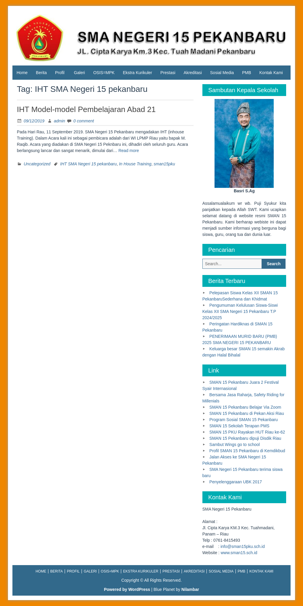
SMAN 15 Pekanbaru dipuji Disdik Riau (245, 438)
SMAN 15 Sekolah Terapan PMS (239, 425)
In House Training (135, 164)
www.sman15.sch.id (239, 552)
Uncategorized (37, 164)
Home (22, 72)
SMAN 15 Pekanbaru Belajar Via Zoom (245, 407)
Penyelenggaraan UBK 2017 (235, 481)
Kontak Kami (271, 72)
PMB (246, 72)
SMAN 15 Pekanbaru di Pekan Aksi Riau (246, 413)
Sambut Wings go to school (234, 444)
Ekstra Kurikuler (137, 72)
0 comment (83, 121)
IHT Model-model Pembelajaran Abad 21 (86, 109)
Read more (128, 150)
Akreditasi (193, 72)
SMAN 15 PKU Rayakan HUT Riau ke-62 (247, 432)
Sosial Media (222, 72)
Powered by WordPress (127, 589)
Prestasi (167, 72)
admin (59, 121)
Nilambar (190, 589)
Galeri (79, 72)
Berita (41, 72)
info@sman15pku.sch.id (242, 546)
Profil (60, 72)
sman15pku (164, 164)
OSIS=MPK (104, 72)
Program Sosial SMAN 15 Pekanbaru (243, 419)
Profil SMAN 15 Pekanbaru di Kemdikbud (247, 450)
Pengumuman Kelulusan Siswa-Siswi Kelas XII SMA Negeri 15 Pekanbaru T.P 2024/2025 (240, 311)
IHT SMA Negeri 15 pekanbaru (88, 164)
